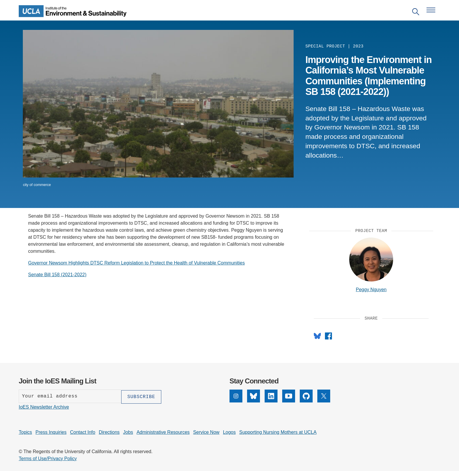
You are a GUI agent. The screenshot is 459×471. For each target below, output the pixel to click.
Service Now (206, 431)
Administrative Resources (162, 431)
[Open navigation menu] (431, 10)
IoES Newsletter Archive (44, 406)
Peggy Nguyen (371, 289)
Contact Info (82, 431)
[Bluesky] (253, 400)
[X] (323, 400)
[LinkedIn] (271, 400)
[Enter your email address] (70, 396)
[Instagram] (236, 400)
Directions (109, 431)
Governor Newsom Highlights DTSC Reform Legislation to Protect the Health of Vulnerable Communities (136, 262)
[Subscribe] (141, 396)
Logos (229, 431)
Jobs (128, 431)
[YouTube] (288, 400)
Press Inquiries (50, 431)
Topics (25, 431)
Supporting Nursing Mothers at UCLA (277, 431)
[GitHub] (306, 400)
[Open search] (415, 12)
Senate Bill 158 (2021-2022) (57, 274)
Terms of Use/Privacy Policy (48, 457)
